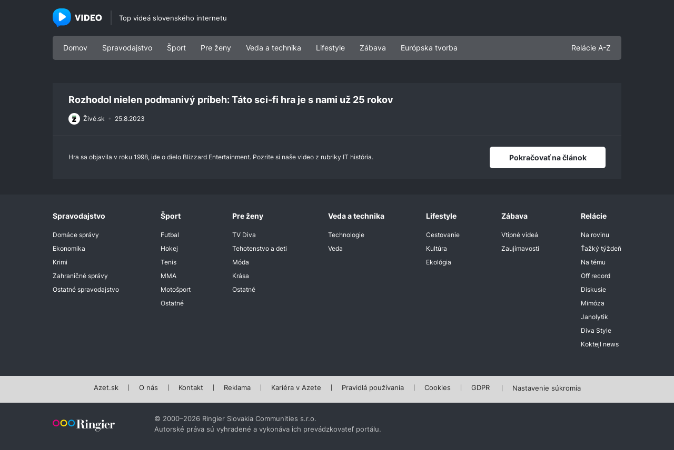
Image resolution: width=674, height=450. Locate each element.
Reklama (237, 388)
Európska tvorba (429, 47)
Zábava (373, 47)
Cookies (437, 388)
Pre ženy (216, 47)
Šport (176, 47)
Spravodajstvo (127, 47)
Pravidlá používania (373, 388)
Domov (75, 47)
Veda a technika (273, 47)
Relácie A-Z (591, 47)
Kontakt (191, 388)
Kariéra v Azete (296, 388)
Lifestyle (330, 47)
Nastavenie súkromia (546, 388)
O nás (148, 388)
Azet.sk (106, 388)
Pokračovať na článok (548, 157)
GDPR (480, 388)
